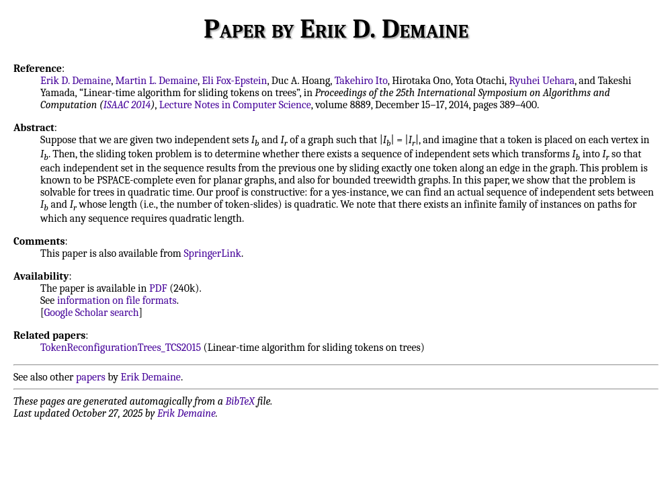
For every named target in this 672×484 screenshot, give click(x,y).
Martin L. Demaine (157, 81)
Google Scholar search (91, 313)
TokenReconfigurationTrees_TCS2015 (120, 347)
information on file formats (117, 300)
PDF (158, 288)
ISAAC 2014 (127, 105)
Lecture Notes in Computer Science (235, 105)
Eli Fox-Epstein (234, 81)
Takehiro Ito (361, 81)
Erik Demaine (151, 377)
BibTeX (240, 401)
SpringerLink (212, 253)
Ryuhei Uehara (542, 81)
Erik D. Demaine (75, 81)
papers (91, 377)
